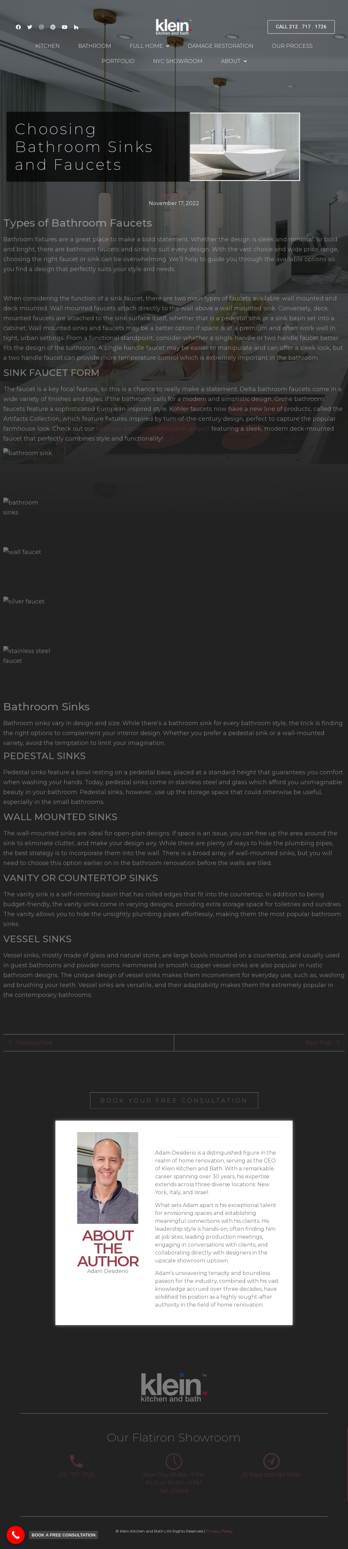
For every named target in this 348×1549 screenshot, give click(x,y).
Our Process (292, 46)
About (234, 61)
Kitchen (47, 46)
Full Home (149, 46)
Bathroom (94, 46)
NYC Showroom (178, 61)
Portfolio (118, 61)
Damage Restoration (220, 46)
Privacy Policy (219, 1531)
